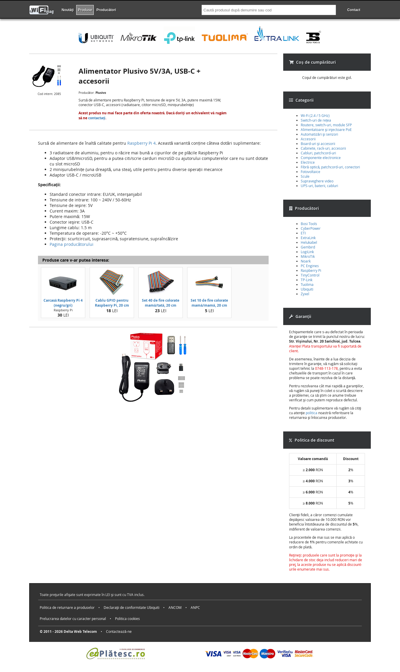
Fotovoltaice (310, 171)
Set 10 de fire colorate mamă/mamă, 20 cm (209, 303)
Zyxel (305, 293)
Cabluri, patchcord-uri (318, 153)
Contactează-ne (119, 631)
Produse (85, 10)
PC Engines (310, 265)
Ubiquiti (307, 289)
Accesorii (308, 139)
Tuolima (307, 284)
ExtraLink (308, 237)
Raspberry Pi (311, 270)
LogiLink (307, 251)
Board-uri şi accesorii (318, 143)
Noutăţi (68, 10)
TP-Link (306, 279)
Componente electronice (321, 157)
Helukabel (309, 242)
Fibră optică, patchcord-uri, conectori (330, 167)
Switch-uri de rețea (316, 120)
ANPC (195, 607)
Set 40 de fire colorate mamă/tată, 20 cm (160, 303)
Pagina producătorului (71, 244)
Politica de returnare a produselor (67, 607)
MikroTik (308, 256)
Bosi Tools (309, 223)
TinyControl (310, 275)
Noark (306, 261)
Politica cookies (127, 618)
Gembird (308, 247)
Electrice (308, 162)
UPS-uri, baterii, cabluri (319, 185)
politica (311, 412)
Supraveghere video (317, 181)
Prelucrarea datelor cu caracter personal (73, 618)
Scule (305, 176)
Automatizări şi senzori (319, 134)
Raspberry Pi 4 (141, 143)
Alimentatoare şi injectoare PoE (326, 129)
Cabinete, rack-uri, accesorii (323, 148)
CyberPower (311, 228)
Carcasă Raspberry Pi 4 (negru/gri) (63, 303)
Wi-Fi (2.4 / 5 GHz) (315, 115)
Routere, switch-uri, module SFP (326, 124)
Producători (106, 10)
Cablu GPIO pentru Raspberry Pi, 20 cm (112, 303)
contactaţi (96, 117)
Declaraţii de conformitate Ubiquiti (131, 607)
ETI (303, 233)
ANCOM (175, 607)
